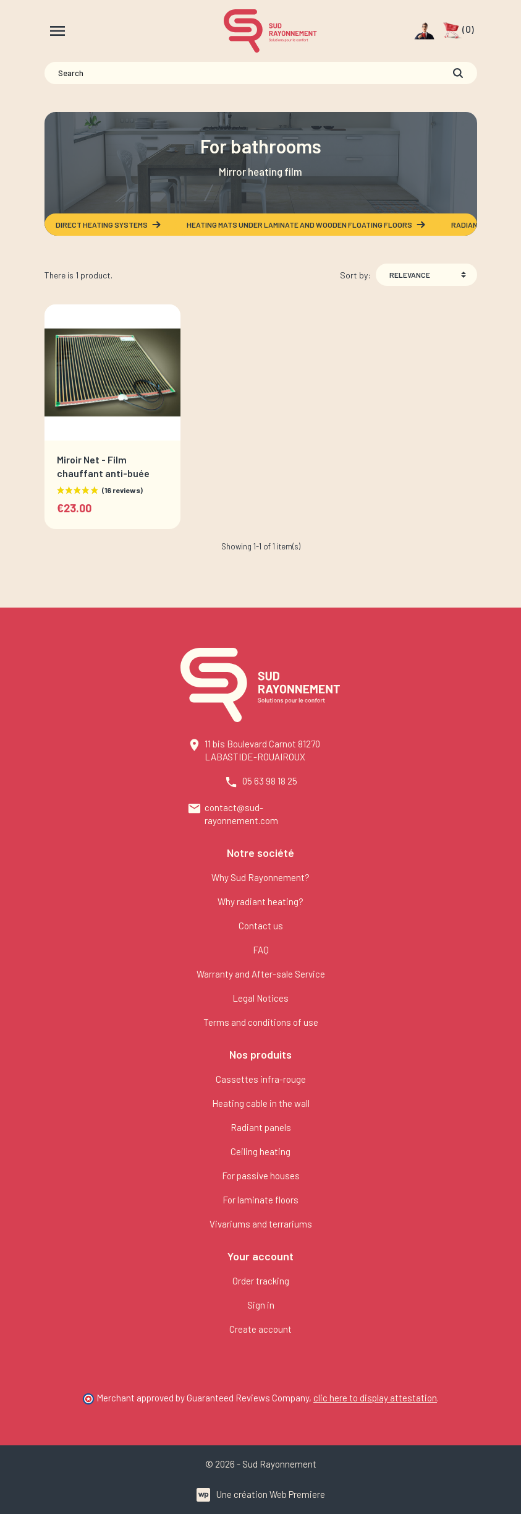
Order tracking (260, 1280)
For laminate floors (260, 1199)
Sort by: (355, 275)
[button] (458, 31)
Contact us (261, 925)
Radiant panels (261, 1127)
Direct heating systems (109, 224)
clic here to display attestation (375, 1397)
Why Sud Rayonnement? (260, 877)
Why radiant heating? (260, 901)
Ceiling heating (260, 1151)
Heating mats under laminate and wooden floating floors (306, 224)
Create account (260, 1329)
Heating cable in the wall (261, 1103)
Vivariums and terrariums (261, 1223)
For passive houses (261, 1175)
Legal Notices (260, 998)
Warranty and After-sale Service (261, 973)
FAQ (261, 949)
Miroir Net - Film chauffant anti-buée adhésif (103, 473)
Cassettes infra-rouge (261, 1079)
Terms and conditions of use (260, 1022)
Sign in (260, 1304)
